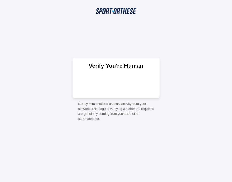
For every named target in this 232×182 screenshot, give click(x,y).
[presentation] (116, 83)
